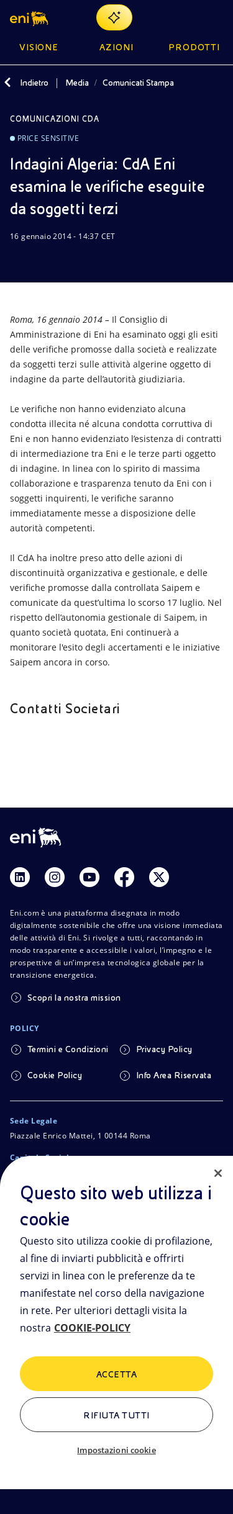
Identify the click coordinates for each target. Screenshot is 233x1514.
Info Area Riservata (173, 1075)
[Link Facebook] (124, 877)
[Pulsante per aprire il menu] (215, 17)
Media (77, 83)
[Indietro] (7, 82)
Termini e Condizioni (68, 1049)
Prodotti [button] (194, 47)
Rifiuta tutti (116, 1415)
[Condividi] (47, 260)
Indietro (34, 83)
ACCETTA (116, 1374)
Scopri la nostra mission (74, 998)
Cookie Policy (54, 1075)
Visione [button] (39, 47)
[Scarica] (17, 260)
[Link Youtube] (89, 877)
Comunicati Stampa (138, 83)
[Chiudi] (218, 1173)
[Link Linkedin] (20, 877)
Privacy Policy (164, 1049)
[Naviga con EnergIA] (114, 17)
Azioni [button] (116, 47)
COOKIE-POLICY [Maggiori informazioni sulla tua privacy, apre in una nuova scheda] (92, 1328)
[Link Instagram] (55, 877)
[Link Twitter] (159, 877)
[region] (116, 1335)
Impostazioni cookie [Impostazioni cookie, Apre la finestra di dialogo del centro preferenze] (116, 1450)
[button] (30, 17)
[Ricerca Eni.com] (185, 17)
